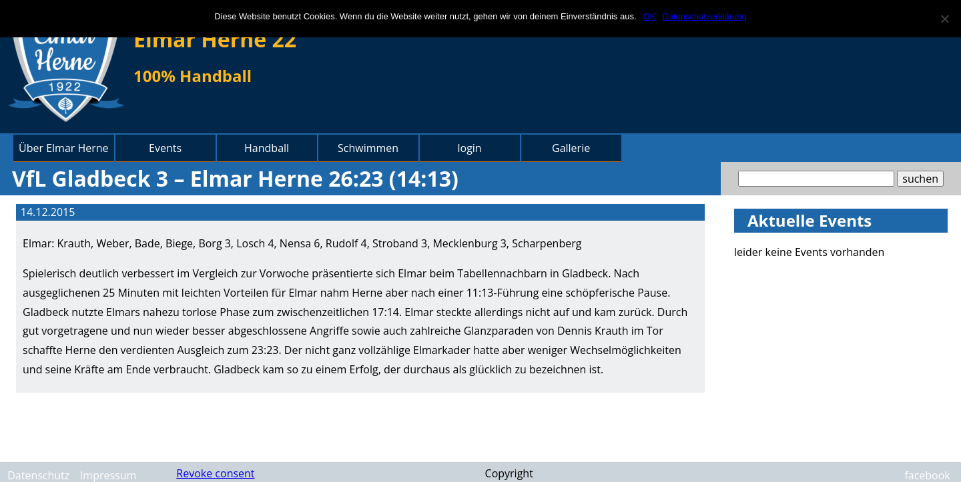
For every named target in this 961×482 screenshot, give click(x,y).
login (469, 148)
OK (649, 16)
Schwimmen (368, 148)
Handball (266, 148)
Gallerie (571, 148)
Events (165, 148)
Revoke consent (215, 473)
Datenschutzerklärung (704, 16)
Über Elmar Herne (64, 148)
